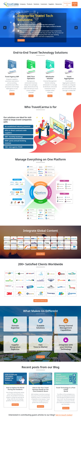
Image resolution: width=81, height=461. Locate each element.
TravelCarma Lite (67, 4)
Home (17, 4)
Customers (44, 4)
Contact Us (75, 4)
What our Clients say (40, 301)
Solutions (36, 4)
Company (23, 4)
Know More (21, 40)
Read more (15, 404)
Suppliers (51, 4)
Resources (58, 4)
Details (12, 94)
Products (29, 4)
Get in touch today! (64, 415)
